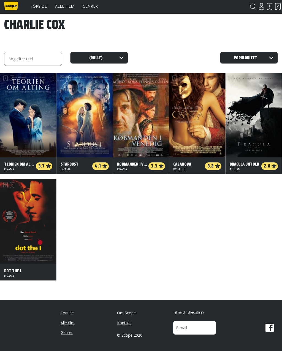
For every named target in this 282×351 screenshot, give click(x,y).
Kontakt (124, 322)
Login (261, 6)
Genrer (90, 6)
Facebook (269, 328)
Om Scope (126, 312)
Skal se (269, 6)
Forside (39, 6)
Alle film (64, 6)
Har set (278, 6)
